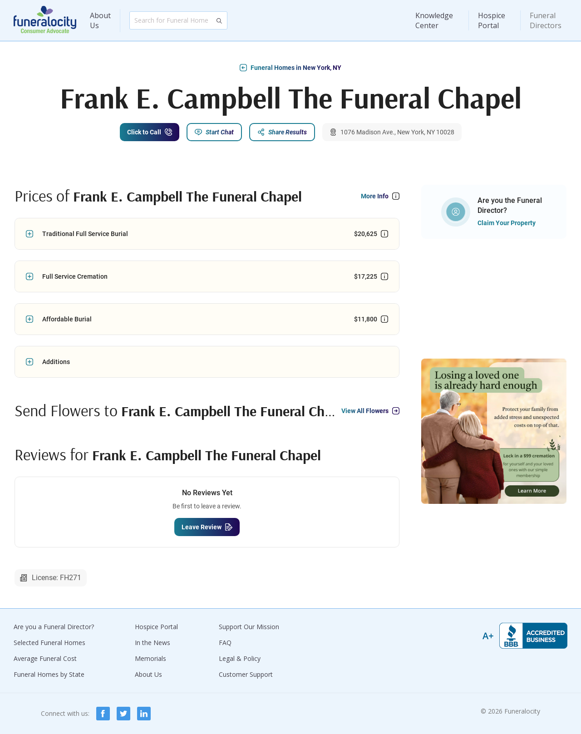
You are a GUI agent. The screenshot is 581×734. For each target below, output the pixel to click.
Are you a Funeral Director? (54, 626)
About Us (100, 20)
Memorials (150, 658)
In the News (152, 642)
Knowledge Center (434, 20)
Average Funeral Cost (45, 658)
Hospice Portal (491, 20)
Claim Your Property (507, 223)
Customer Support (246, 674)
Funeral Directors (545, 20)
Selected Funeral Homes (49, 642)
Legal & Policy (240, 658)
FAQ (225, 642)
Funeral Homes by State (49, 674)
